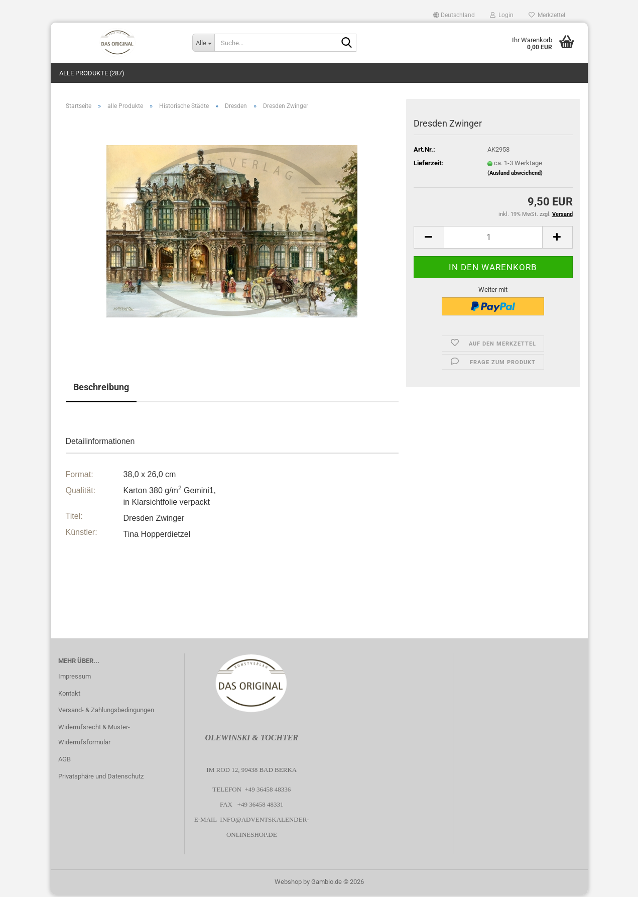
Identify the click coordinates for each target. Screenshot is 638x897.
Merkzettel (547, 15)
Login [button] (502, 15)
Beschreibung (101, 389)
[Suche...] (203, 43)
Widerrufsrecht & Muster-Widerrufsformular (94, 736)
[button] (454, 15)
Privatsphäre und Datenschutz (101, 777)
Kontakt (69, 695)
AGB (64, 761)
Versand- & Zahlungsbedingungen (106, 712)
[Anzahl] (493, 239)
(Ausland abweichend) (515, 174)
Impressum (74, 678)
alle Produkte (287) (91, 73)
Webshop (288, 883)
